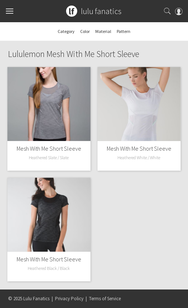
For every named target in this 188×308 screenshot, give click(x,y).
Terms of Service (105, 298)
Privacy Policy (69, 298)
